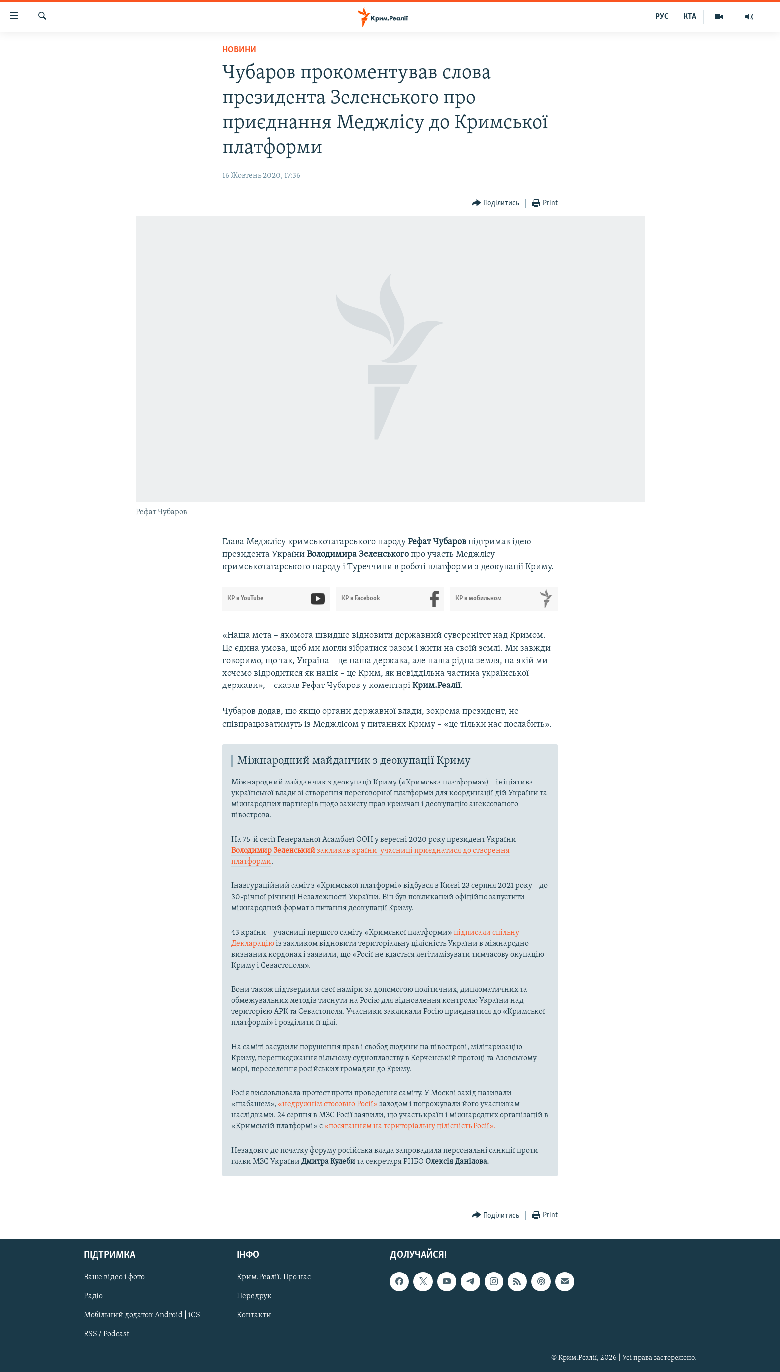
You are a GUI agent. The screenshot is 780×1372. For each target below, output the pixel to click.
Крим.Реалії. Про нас (274, 1277)
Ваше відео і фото (114, 1277)
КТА (689, 17)
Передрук (254, 1296)
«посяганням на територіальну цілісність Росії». (409, 1126)
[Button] (496, 203)
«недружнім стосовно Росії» (328, 1104)
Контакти (254, 1315)
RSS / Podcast (106, 1334)
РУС (662, 17)
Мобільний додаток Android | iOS (142, 1315)
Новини (239, 50)
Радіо (93, 1296)
